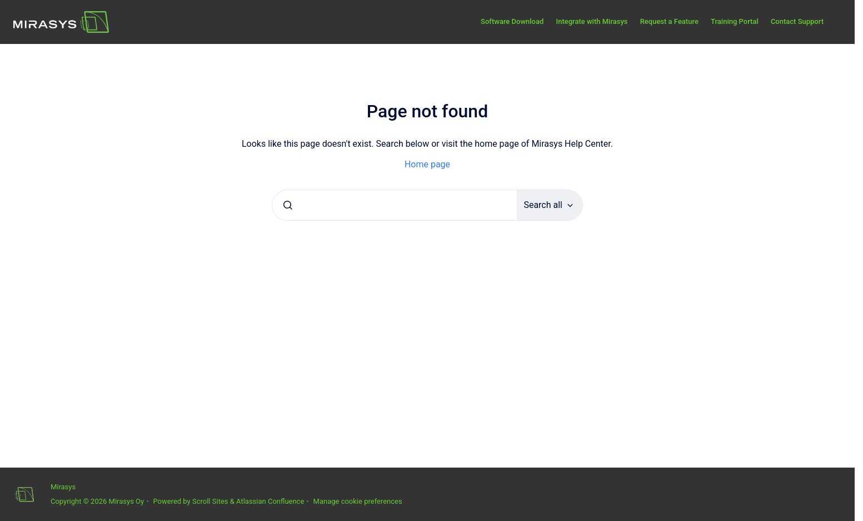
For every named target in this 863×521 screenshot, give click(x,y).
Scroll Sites (210, 501)
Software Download (512, 21)
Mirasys (63, 487)
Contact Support (797, 21)
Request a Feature (669, 21)
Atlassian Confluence (270, 501)
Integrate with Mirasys (591, 21)
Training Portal (735, 21)
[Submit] (288, 205)
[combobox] (394, 205)
